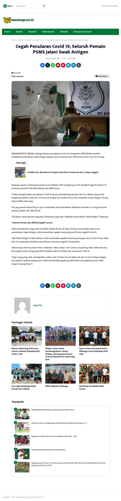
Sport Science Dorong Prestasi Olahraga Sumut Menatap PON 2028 (93, 351)
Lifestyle (64, 31)
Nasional (32, 31)
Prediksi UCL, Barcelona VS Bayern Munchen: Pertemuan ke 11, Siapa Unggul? (63, 172)
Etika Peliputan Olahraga (56, 386)
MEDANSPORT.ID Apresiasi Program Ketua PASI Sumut (53, 409)
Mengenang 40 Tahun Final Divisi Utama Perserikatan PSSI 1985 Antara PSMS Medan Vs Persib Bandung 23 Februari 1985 (68, 464)
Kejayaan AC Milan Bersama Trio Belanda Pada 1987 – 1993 (54, 436)
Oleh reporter (18, 76)
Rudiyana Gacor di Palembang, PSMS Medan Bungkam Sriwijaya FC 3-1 (59, 423)
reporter (37, 305)
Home (7, 31)
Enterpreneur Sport (83, 31)
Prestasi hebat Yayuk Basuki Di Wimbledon (48, 449)
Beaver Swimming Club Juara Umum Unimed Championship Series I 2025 (26, 351)
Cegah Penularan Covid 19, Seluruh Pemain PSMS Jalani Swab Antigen (60, 49)
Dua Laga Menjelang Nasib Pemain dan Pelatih (24, 387)
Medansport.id (22, 497)
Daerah (19, 31)
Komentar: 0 (102, 76)
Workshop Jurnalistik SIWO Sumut (91, 387)
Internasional (48, 31)
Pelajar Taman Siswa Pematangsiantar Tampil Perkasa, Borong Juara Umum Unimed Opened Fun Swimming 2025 (60, 354)
